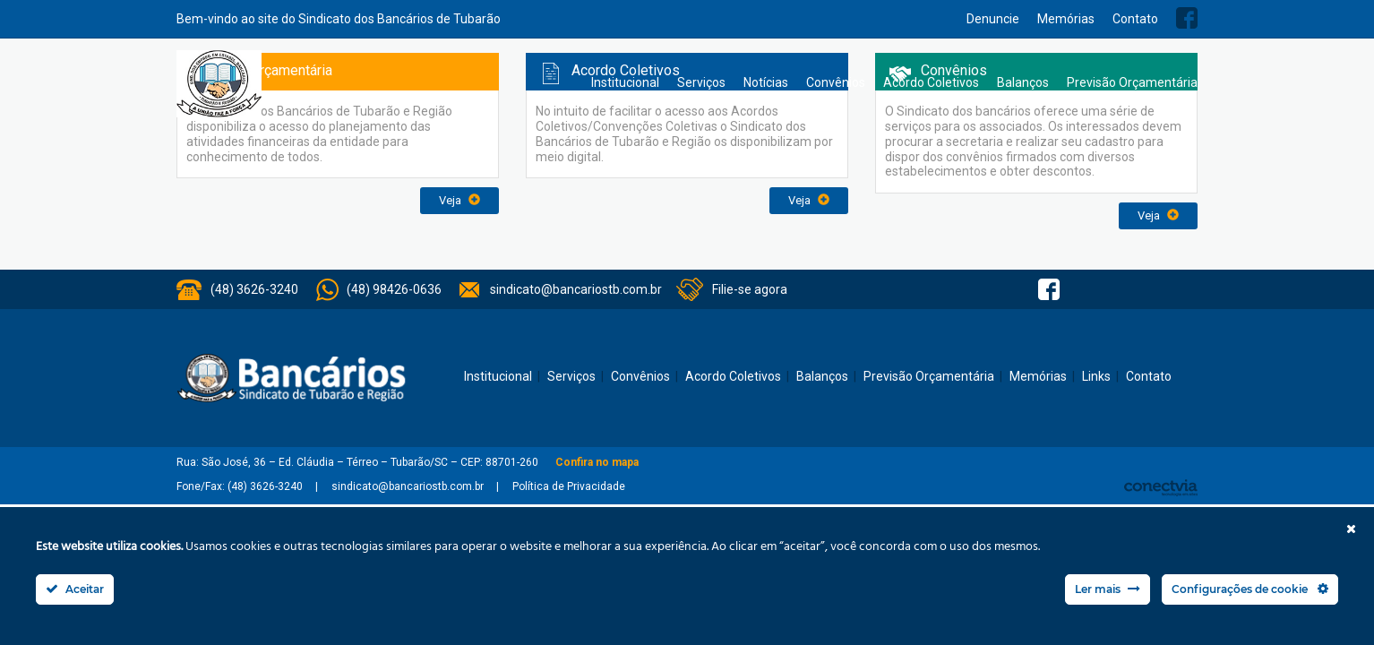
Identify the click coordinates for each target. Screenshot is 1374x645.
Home (564, 82)
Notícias (765, 82)
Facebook (1187, 18)
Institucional (625, 82)
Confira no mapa (597, 462)
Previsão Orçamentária (1132, 82)
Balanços (1023, 82)
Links (1096, 376)
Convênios (835, 82)
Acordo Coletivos (931, 82)
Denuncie (992, 19)
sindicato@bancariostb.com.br (576, 289)
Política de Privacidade (568, 486)
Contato (1135, 19)
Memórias (1066, 19)
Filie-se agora (749, 289)
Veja (459, 200)
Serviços (701, 82)
